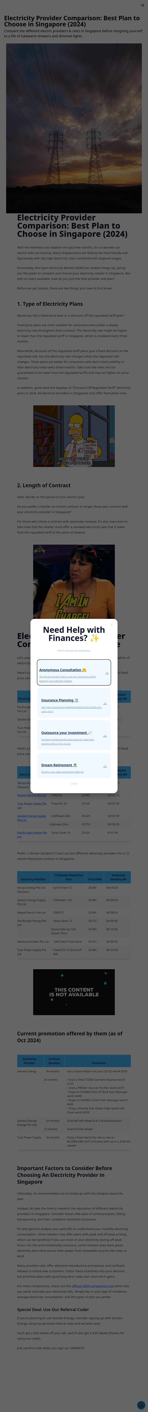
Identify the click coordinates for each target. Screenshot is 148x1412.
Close (74, 784)
